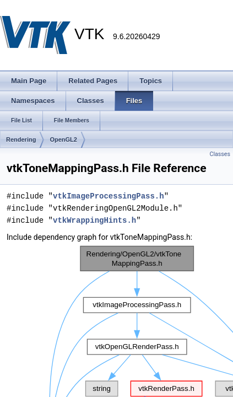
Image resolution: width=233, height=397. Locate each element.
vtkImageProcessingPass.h (108, 196)
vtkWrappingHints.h (94, 220)
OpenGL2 (63, 139)
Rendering (21, 139)
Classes (220, 154)
